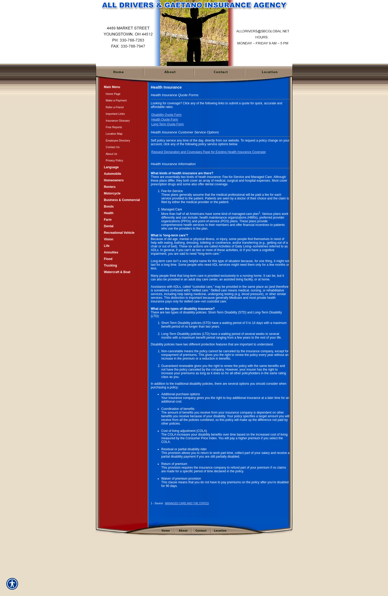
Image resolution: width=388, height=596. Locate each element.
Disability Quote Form (166, 115)
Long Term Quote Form (167, 124)
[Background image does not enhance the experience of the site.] (122, 87)
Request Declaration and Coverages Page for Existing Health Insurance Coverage (208, 152)
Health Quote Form (164, 119)
